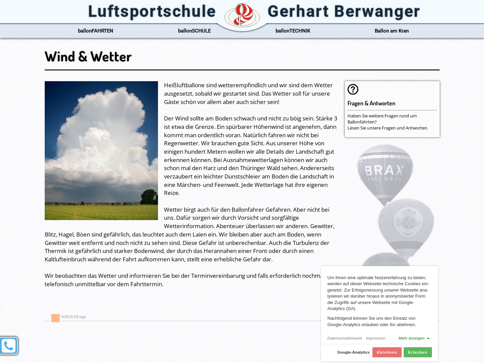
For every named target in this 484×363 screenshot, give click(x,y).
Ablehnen (387, 355)
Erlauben (418, 355)
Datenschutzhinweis (344, 341)
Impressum (376, 341)
